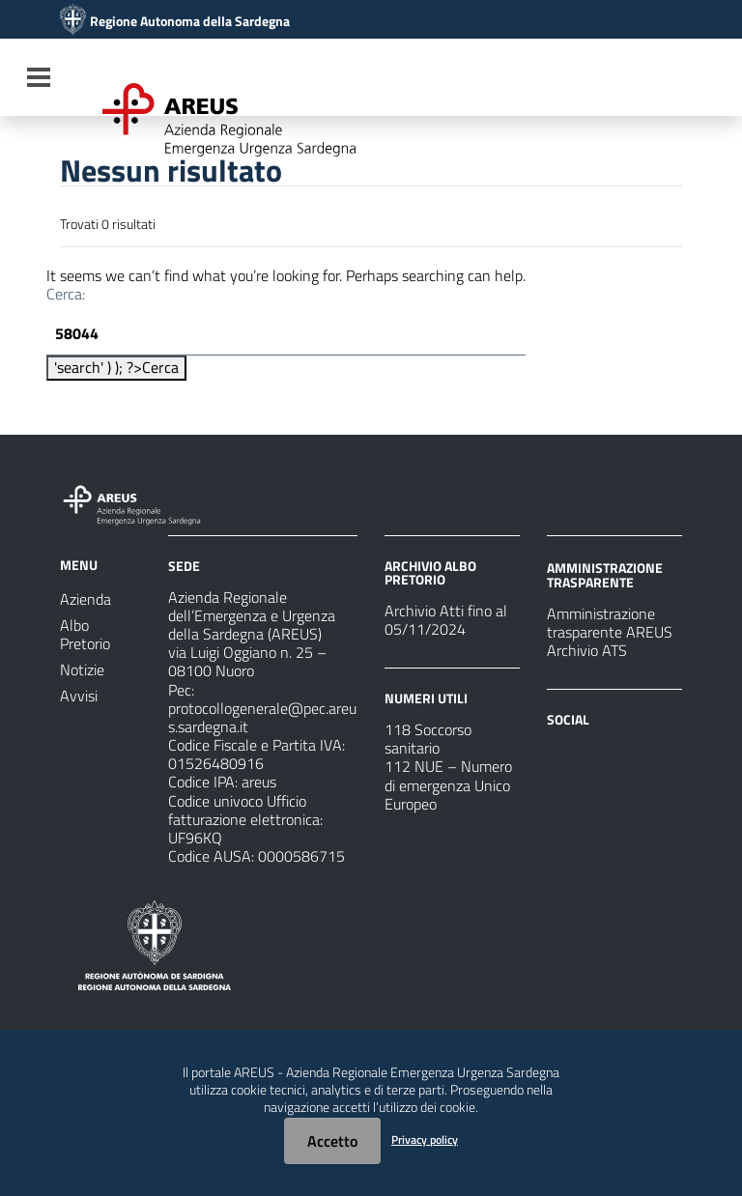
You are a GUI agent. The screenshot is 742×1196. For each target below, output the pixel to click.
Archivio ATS (587, 650)
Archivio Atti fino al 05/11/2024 (446, 620)
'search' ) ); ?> (116, 367)
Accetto (332, 1141)
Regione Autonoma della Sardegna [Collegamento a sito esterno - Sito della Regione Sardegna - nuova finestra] (190, 21)
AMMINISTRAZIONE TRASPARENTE (605, 574)
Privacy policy (424, 1139)
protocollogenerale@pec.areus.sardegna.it (262, 717)
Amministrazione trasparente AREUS (609, 622)
